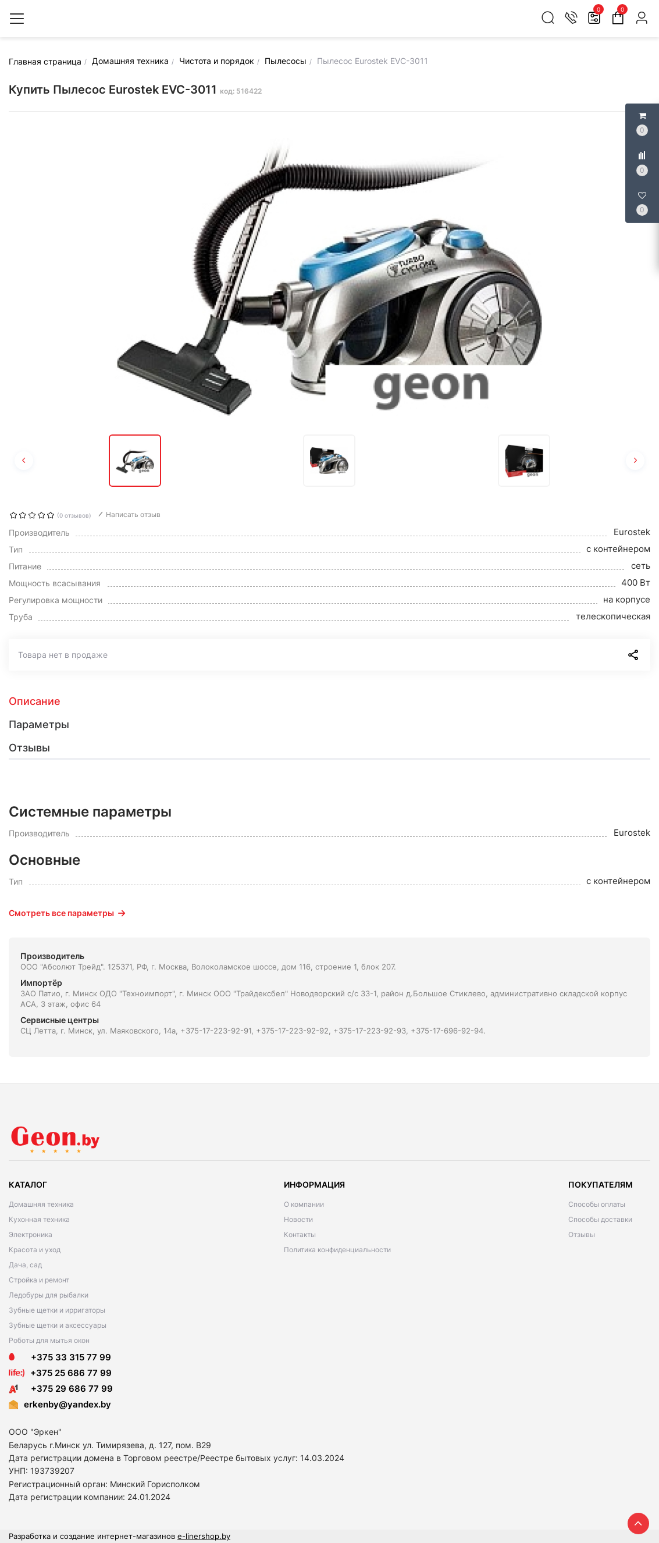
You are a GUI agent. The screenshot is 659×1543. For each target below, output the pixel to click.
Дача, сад (25, 1264)
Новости (298, 1219)
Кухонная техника (39, 1219)
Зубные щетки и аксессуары (57, 1325)
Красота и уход (34, 1249)
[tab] (329, 701)
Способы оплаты (596, 1204)
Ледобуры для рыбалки (48, 1295)
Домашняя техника (41, 1204)
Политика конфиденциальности (337, 1249)
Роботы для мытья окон (49, 1340)
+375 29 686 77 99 (61, 1388)
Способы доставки (600, 1219)
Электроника (30, 1234)
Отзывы (581, 1234)
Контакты (300, 1234)
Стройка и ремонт (39, 1279)
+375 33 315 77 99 (60, 1357)
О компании (304, 1204)
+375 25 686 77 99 (71, 1372)
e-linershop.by (203, 1536)
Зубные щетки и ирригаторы (57, 1310)
